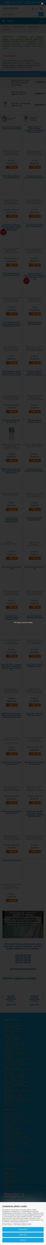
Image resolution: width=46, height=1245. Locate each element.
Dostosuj (23, 1234)
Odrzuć (23, 1240)
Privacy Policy (7, 1224)
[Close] (42, 3)
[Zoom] (36, 3)
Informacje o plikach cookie (22, 1224)
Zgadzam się (23, 1229)
